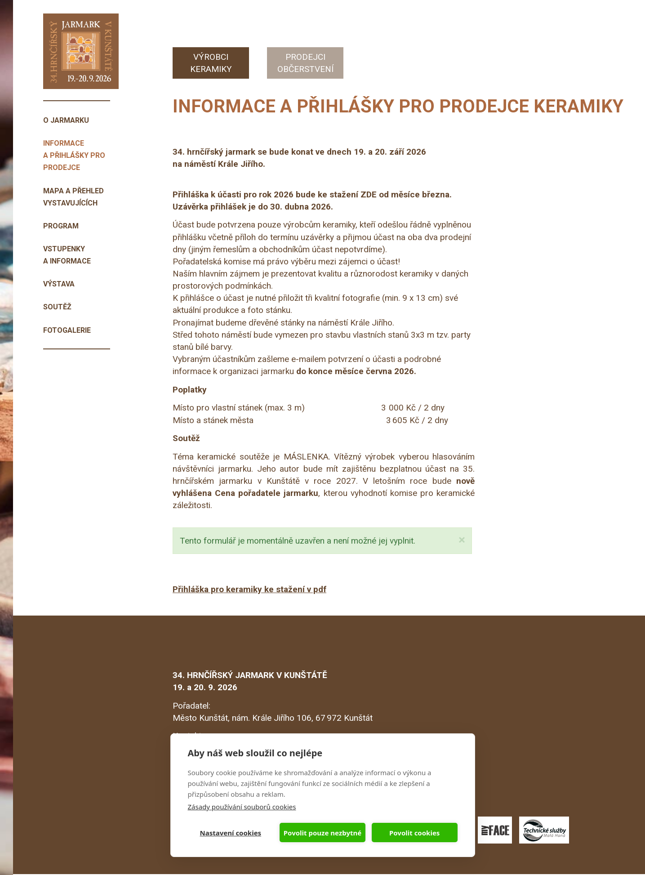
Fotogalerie (67, 330)
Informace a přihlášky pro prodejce (74, 155)
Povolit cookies (414, 832)
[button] (461, 540)
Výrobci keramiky (211, 63)
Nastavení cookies (231, 832)
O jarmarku (66, 120)
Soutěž (57, 307)
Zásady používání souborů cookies (242, 806)
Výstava (59, 284)
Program (61, 226)
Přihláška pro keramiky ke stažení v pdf (249, 589)
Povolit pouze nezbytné (322, 832)
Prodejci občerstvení (305, 63)
